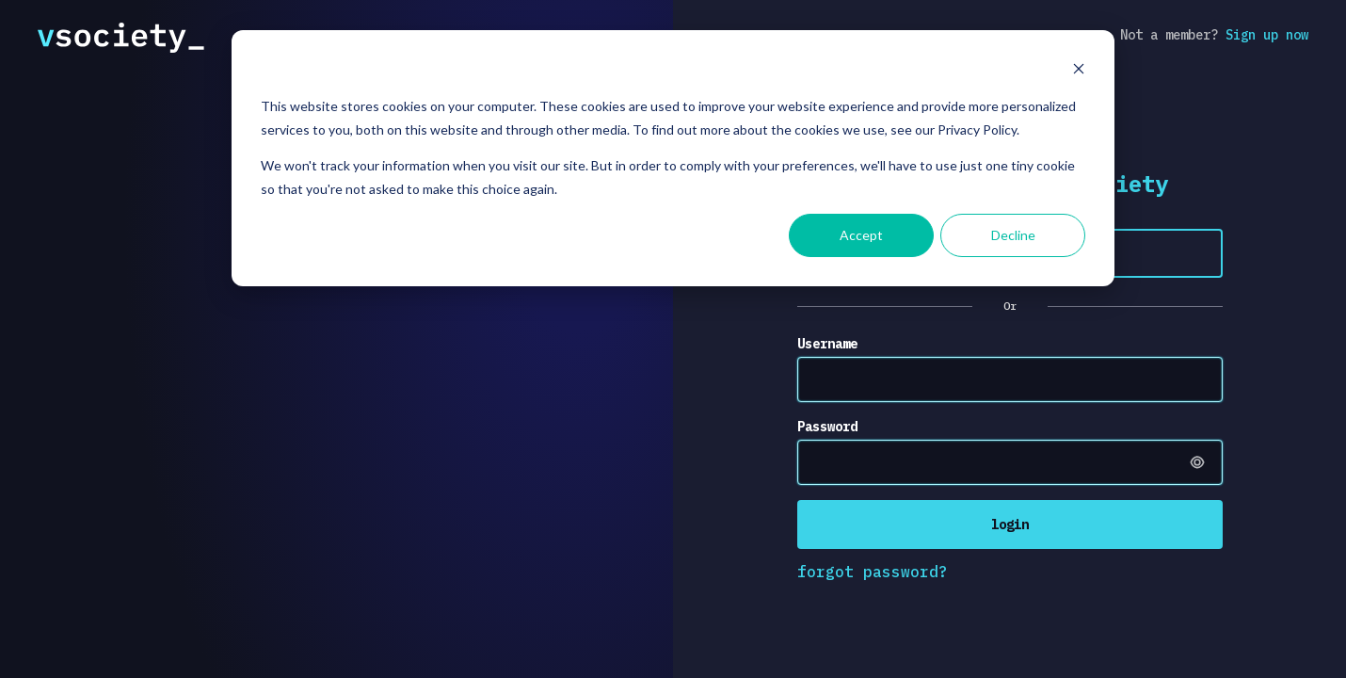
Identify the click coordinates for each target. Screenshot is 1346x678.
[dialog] (673, 158)
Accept (861, 235)
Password (827, 426)
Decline (1013, 235)
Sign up (1267, 34)
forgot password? (872, 571)
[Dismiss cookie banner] (1078, 71)
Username (827, 343)
